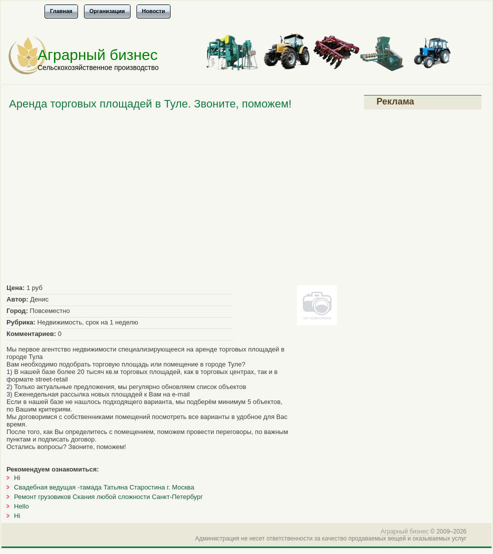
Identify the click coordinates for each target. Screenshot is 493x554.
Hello (21, 506)
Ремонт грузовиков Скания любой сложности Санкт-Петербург (108, 496)
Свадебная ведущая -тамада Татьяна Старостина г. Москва (104, 487)
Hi (17, 478)
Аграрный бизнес (98, 54)
